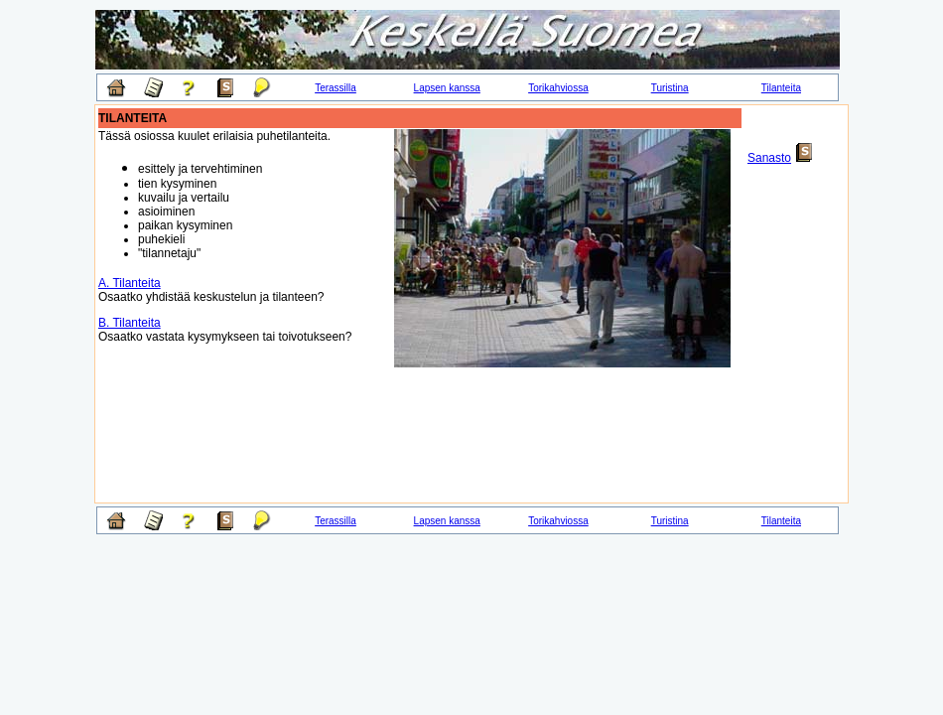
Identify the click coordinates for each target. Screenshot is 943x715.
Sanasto (769, 158)
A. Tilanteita (129, 283)
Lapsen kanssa (447, 87)
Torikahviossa (558, 87)
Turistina (670, 87)
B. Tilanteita (129, 323)
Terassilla (335, 87)
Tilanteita (781, 87)
